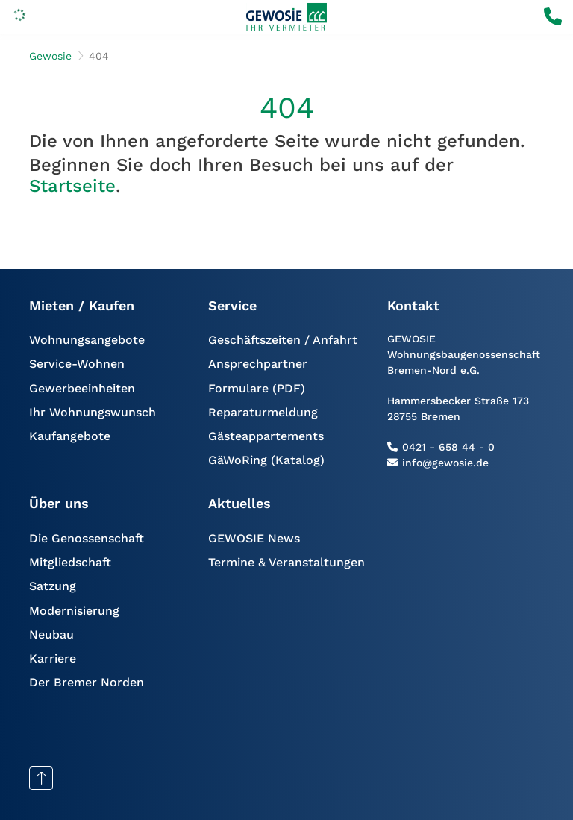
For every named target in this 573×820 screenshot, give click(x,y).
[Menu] (19, 17)
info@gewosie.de (445, 463)
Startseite (72, 185)
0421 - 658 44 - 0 (448, 447)
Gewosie (50, 56)
